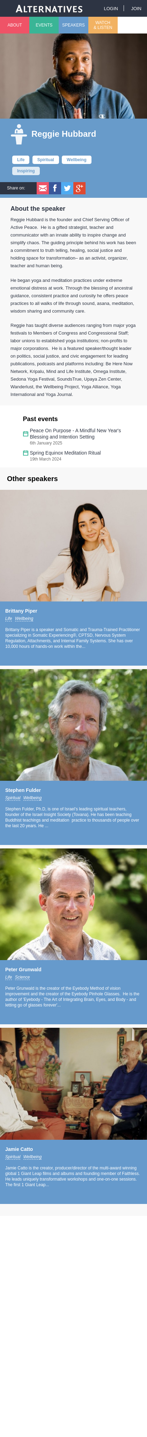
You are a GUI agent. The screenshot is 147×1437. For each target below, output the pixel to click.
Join (136, 8)
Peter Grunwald (23, 969)
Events (44, 25)
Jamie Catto (19, 1149)
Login (111, 8)
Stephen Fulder (23, 790)
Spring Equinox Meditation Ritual (65, 453)
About (14, 25)
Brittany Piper (21, 611)
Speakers (73, 25)
